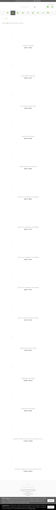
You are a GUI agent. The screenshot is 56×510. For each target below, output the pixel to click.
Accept (51, 500)
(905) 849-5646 (36, 0)
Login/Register (51, 4)
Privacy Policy (32, 508)
